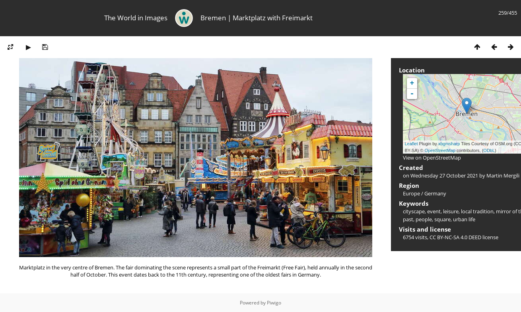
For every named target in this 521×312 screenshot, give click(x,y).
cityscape (414, 211)
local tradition (477, 211)
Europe (411, 193)
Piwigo (274, 302)
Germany (435, 193)
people (424, 219)
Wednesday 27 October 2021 (444, 175)
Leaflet (411, 143)
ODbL (489, 150)
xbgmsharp (449, 143)
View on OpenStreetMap (432, 157)
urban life (464, 219)
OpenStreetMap (439, 150)
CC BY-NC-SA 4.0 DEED (455, 237)
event (434, 211)
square (442, 219)
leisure (451, 211)
